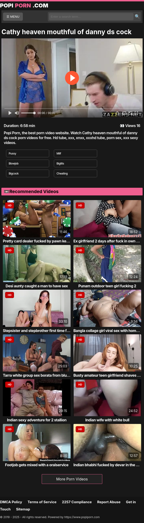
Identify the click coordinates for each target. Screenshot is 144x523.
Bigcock (14, 173)
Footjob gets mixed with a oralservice (37, 465)
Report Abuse (108, 502)
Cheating (62, 173)
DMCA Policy (11, 502)
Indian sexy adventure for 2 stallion (36, 420)
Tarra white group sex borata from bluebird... (41, 375)
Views (130, 125)
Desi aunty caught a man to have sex (37, 286)
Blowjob (13, 163)
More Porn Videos (72, 479)
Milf (58, 153)
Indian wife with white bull (107, 420)
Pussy (12, 153)
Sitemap (23, 509)
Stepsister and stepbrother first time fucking (40, 330)
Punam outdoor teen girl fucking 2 (107, 286)
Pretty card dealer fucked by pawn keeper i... (41, 241)
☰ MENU (13, 16)
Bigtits (60, 163)
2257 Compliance (77, 502)
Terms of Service (41, 502)
